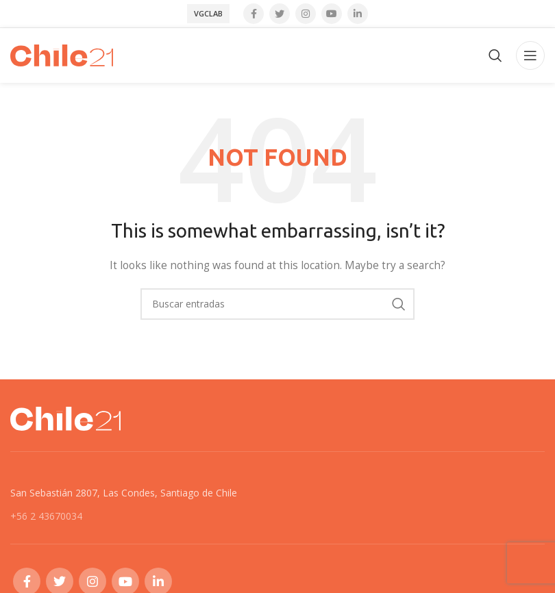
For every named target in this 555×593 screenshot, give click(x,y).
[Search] (495, 55)
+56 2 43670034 (46, 515)
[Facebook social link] (253, 13)
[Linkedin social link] (357, 13)
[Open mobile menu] (530, 55)
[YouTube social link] (331, 13)
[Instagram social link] (305, 13)
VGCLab (208, 13)
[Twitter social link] (279, 13)
